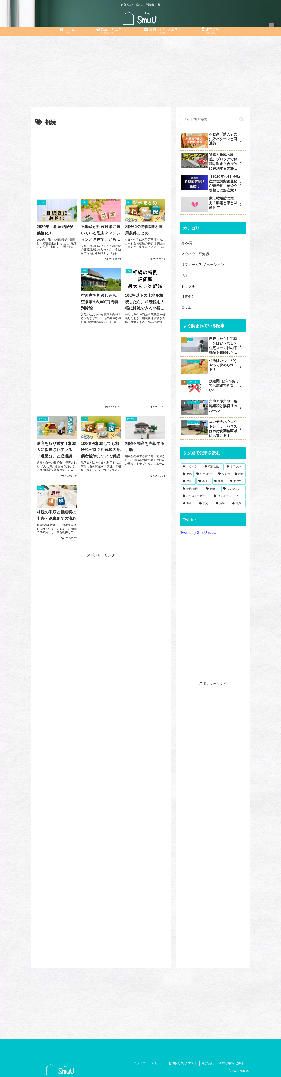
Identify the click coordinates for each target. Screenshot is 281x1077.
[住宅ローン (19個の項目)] (205, 474)
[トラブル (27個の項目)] (235, 466)
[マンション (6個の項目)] (233, 489)
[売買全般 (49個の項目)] (213, 466)
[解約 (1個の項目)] (221, 503)
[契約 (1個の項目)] (205, 503)
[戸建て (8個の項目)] (237, 481)
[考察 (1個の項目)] (188, 503)
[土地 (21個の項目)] (187, 474)
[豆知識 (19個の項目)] (224, 474)
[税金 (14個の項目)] (239, 474)
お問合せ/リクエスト (183, 1063)
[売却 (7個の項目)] (212, 489)
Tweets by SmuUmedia (198, 533)
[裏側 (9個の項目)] (203, 481)
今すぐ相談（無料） (232, 1063)
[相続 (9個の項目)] (219, 481)
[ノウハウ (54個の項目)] (191, 466)
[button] (241, 119)
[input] (213, 119)
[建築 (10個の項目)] (188, 481)
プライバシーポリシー (148, 1063)
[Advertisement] (140, 70)
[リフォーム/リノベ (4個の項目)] (229, 496)
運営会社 (208, 1063)
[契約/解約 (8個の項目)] (192, 489)
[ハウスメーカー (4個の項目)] (196, 496)
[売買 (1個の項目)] (238, 503)
